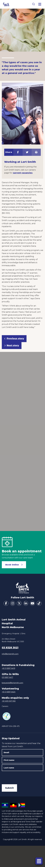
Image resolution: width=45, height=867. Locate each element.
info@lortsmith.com (10, 654)
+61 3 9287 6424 (8, 692)
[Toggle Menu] (39, 4)
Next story (13, 345)
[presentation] (20, 776)
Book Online (12, 565)
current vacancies (23, 173)
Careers (5, 706)
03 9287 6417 (7, 677)
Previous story (15, 338)
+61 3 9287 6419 (8, 668)
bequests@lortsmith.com (12, 683)
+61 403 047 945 (8, 701)
